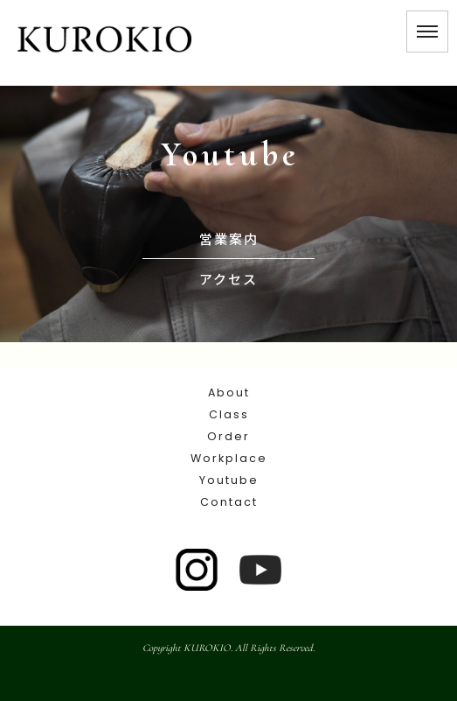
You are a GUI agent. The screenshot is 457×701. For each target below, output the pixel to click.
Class (229, 414)
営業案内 (229, 238)
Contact (229, 501)
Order (228, 436)
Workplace (228, 458)
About (229, 392)
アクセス (228, 279)
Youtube (229, 480)
